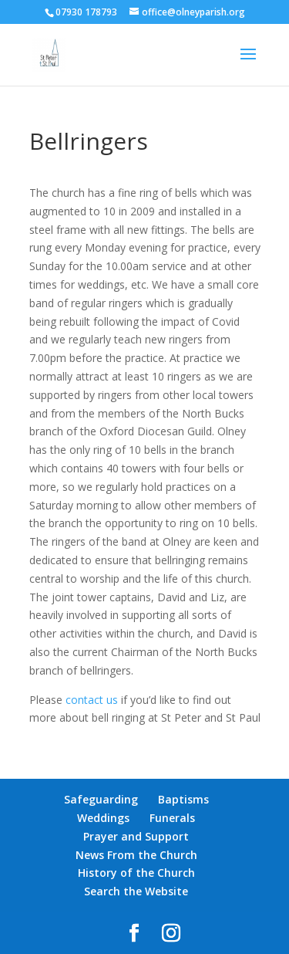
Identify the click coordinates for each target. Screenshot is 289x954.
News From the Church (136, 854)
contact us (92, 699)
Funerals (172, 817)
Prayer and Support (136, 836)
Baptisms (183, 799)
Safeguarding (101, 799)
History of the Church (136, 872)
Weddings (103, 817)
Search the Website (136, 891)
